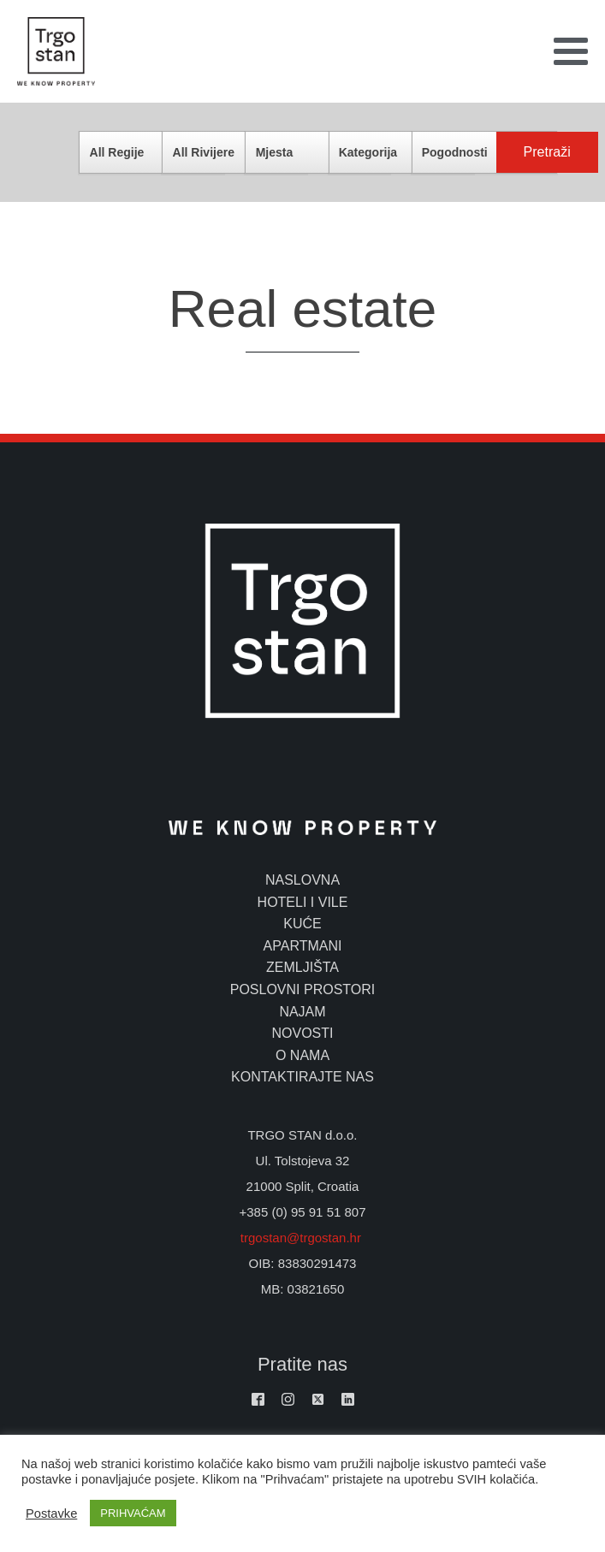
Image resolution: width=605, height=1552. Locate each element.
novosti (302, 1033)
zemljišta (302, 967)
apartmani (303, 946)
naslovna (302, 880)
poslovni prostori (303, 989)
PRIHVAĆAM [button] (132, 1513)
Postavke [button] (51, 1513)
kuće (302, 923)
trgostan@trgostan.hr (302, 1237)
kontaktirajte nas (302, 1076)
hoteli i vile (303, 902)
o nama (302, 1055)
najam (302, 1011)
